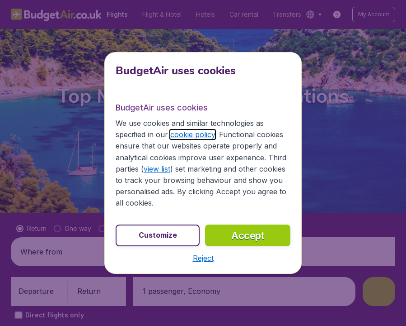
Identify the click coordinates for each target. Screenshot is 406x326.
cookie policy (192, 134)
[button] (203, 258)
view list (157, 168)
